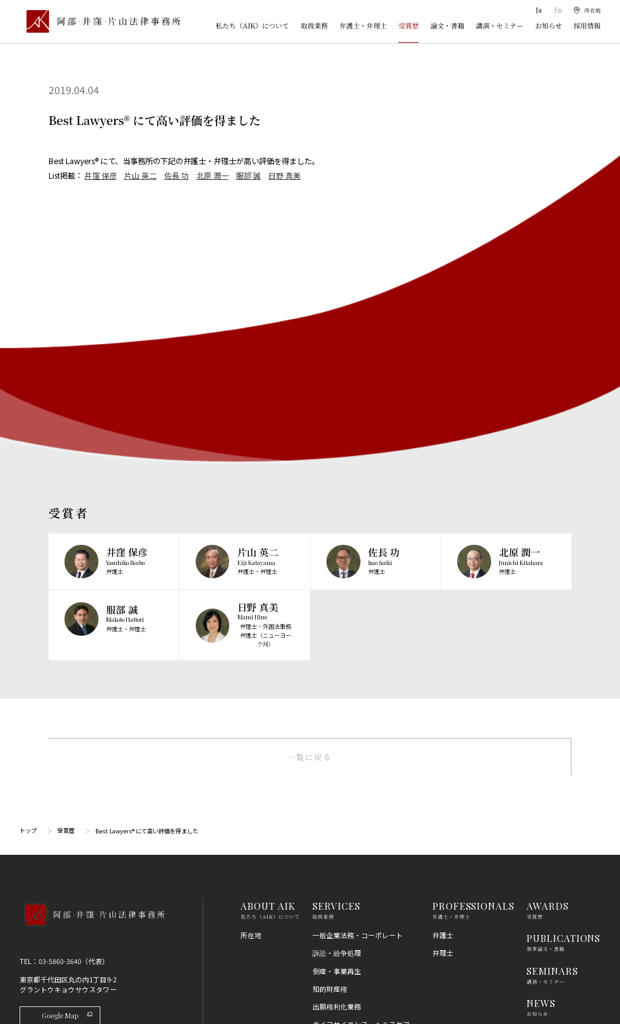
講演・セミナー (499, 25)
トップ (28, 492)
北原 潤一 (212, 175)
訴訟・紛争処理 (337, 615)
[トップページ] (100, 21)
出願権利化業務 (337, 668)
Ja (536, 10)
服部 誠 (248, 175)
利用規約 (540, 779)
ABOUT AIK (268, 567)
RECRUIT (549, 697)
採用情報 (586, 25)
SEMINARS (552, 632)
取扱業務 (314, 25)
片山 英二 (140, 175)
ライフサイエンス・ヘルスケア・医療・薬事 (365, 691)
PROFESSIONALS (473, 567)
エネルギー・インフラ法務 (354, 939)
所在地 (251, 597)
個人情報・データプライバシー (361, 867)
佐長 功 (176, 175)
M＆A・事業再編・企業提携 (356, 714)
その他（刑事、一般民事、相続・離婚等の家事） (365, 962)
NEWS (541, 664)
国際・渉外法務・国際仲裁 (354, 732)
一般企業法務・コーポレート (358, 597)
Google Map (68, 677)
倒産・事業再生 (337, 633)
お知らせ (548, 25)
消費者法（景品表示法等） (354, 832)
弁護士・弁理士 (363, 25)
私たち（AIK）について (252, 25)
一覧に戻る (309, 418)
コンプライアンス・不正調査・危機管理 (361, 756)
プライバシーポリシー (561, 815)
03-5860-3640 (60, 623)
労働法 (323, 850)
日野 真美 (284, 175)
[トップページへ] (92, 589)
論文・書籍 (448, 25)
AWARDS (548, 567)
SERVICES (337, 567)
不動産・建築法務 (340, 796)
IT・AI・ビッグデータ (347, 885)
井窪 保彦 (101, 175)
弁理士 (442, 615)
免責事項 (540, 797)
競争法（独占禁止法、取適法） (361, 814)
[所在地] (584, 10)
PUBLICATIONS (563, 599)
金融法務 (326, 778)
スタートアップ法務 (344, 921)
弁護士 (442, 597)
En (554, 10)
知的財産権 (330, 650)
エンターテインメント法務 (354, 903)
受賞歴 (408, 25)
